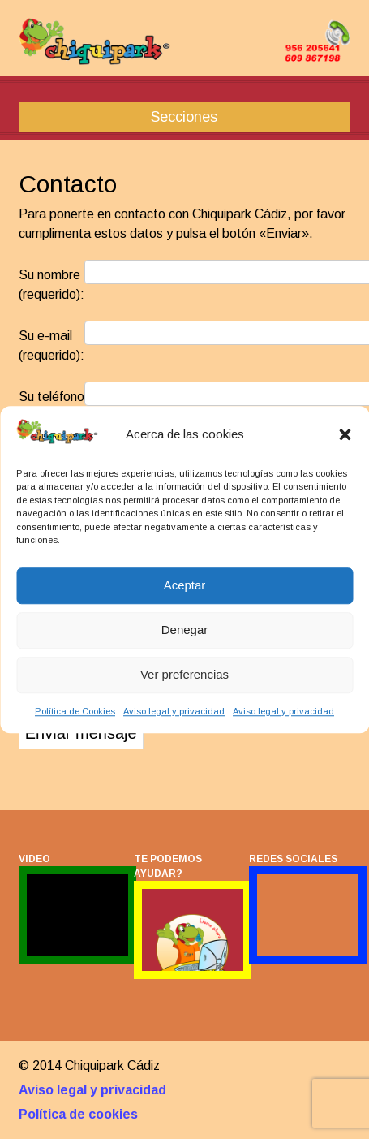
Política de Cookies (75, 711)
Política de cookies (78, 1114)
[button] (345, 434)
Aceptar (185, 586)
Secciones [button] (184, 117)
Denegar (184, 630)
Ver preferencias (184, 675)
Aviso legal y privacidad (174, 711)
